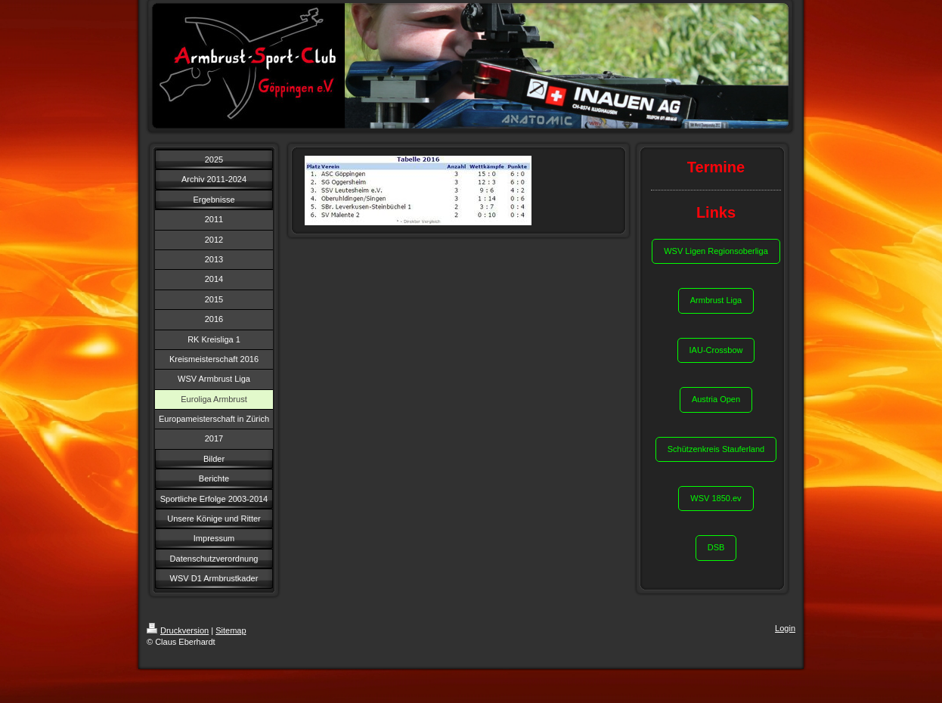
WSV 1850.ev (715, 498)
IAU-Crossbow (716, 350)
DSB (716, 547)
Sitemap (230, 630)
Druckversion (178, 630)
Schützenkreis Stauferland (716, 449)
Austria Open (716, 399)
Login (785, 628)
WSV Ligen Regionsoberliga (716, 250)
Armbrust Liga (716, 300)
